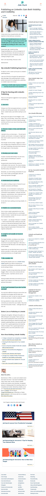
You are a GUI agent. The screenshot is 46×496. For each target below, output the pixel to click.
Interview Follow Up (22, 441)
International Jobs (4, 460)
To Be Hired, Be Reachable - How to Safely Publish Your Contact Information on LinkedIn (36, 137)
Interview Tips (20, 443)
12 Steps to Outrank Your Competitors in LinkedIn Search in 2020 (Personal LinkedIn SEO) (36, 125)
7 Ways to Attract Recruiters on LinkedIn (36, 309)
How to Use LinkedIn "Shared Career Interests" (35, 320)
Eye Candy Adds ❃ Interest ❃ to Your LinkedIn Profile (36, 182)
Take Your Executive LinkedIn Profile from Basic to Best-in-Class (36, 65)
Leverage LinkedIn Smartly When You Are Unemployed (36, 148)
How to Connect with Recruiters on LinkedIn (36, 129)
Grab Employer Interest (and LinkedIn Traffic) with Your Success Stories (35, 199)
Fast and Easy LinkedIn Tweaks (36, 202)
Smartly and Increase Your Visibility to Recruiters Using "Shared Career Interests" (36, 256)
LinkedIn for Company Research (36, 354)
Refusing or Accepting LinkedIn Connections (36, 108)
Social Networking (33, 454)
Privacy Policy (8, 477)
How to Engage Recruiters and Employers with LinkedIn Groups (36, 324)
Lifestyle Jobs (20, 447)
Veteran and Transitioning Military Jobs (37, 458)
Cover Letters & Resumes (6, 447)
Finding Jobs (3, 452)
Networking (32, 443)
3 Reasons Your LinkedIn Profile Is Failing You (36, 161)
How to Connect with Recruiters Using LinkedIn (36, 316)
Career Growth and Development (7, 445)
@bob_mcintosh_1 (5, 394)
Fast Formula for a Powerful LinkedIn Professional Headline (36, 190)
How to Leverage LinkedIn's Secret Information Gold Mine (36, 28)
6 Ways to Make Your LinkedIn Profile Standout (36, 37)
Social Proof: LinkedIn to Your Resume (35, 296)
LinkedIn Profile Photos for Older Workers (36, 209)
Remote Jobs (32, 447)
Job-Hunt (23, 3)
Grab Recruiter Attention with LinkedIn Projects (35, 313)
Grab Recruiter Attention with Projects (11, 353)
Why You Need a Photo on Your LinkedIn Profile (36, 205)
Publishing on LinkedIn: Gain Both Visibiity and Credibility (36, 164)
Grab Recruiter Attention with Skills (35, 133)
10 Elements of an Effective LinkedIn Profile (35, 87)
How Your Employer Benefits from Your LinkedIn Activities (36, 243)
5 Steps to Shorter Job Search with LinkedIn (36, 83)
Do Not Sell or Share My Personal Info (13, 477)
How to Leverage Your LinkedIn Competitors (36, 224)
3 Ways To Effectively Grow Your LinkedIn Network (36, 216)
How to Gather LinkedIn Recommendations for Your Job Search (36, 228)
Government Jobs (4, 456)
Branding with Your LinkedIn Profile (35, 100)
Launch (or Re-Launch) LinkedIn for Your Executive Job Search (37, 60)
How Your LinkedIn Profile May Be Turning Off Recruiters (36, 328)
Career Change (4, 443)
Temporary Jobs (33, 456)
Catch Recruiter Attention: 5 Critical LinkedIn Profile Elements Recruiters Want (36, 33)
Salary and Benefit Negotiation (36, 452)
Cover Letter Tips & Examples (6, 450)
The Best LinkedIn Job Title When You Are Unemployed (36, 280)
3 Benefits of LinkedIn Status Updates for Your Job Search (35, 179)
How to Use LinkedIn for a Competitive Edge (34, 152)
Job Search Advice (21, 458)
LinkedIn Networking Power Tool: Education (36, 93)
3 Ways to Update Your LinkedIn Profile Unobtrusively (36, 248)
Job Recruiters (20, 456)
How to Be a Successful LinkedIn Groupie (12, 363)
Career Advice (3, 441)
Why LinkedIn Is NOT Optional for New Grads (36, 269)
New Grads (32, 441)
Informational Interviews (5, 458)
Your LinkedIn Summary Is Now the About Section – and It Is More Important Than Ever (37, 56)
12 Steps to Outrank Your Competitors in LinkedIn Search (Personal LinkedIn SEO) (37, 48)
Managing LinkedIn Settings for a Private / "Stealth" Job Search (36, 252)
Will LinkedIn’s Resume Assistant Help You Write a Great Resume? (36, 145)
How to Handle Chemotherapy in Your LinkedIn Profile (36, 277)
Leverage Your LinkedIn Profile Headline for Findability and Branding (35, 194)
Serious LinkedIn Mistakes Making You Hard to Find (36, 44)
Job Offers (20, 454)
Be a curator (6, 258)
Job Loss (19, 452)
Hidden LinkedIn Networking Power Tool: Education (35, 220)
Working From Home (34, 460)
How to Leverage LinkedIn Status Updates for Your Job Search (36, 186)
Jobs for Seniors (21, 460)
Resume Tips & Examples (35, 450)
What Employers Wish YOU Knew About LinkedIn (36, 332)
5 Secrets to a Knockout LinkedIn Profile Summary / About (36, 141)
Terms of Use (2, 477)
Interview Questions (22, 445)
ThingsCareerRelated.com (7, 392)
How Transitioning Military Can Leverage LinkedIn (36, 273)
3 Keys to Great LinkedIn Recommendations (34, 213)
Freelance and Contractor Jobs (6, 454)
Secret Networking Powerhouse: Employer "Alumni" (36, 97)
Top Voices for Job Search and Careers (13, 388)
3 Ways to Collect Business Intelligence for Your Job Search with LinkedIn (36, 157)
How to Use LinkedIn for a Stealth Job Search (36, 239)
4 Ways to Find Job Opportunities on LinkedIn (36, 104)
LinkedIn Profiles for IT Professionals (34, 360)
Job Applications (21, 450)
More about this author (6, 396)
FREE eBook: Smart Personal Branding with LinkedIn (35, 73)
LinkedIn (7, 390)
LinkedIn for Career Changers (35, 90)
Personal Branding (33, 445)
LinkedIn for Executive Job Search (36, 364)
